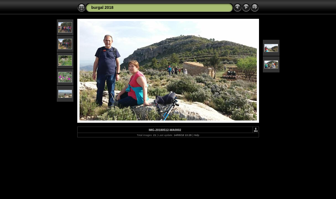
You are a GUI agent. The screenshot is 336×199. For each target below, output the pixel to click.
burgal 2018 (102, 7)
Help (196, 135)
